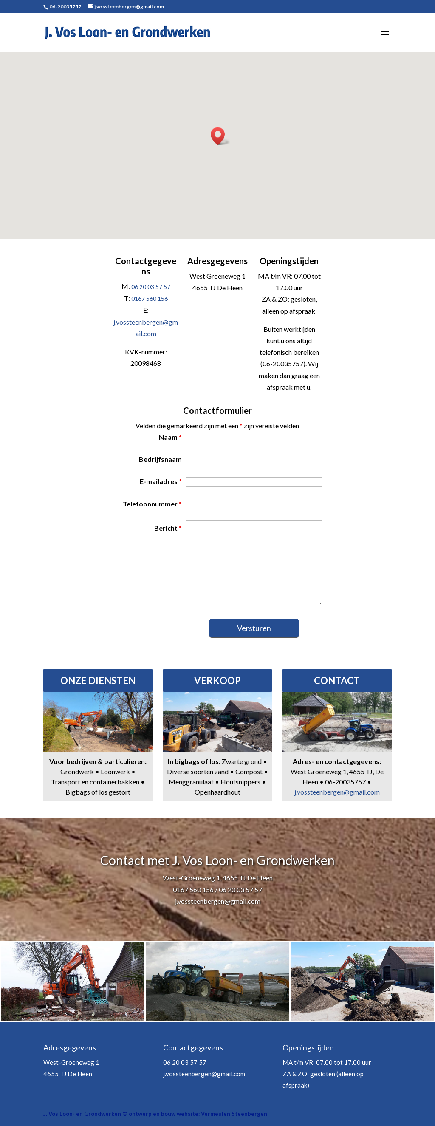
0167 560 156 (149, 298)
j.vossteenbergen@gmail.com (337, 792)
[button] (220, 136)
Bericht (168, 528)
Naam (170, 437)
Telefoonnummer (152, 504)
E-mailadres (161, 481)
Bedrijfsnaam (160, 459)
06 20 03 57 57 (150, 286)
